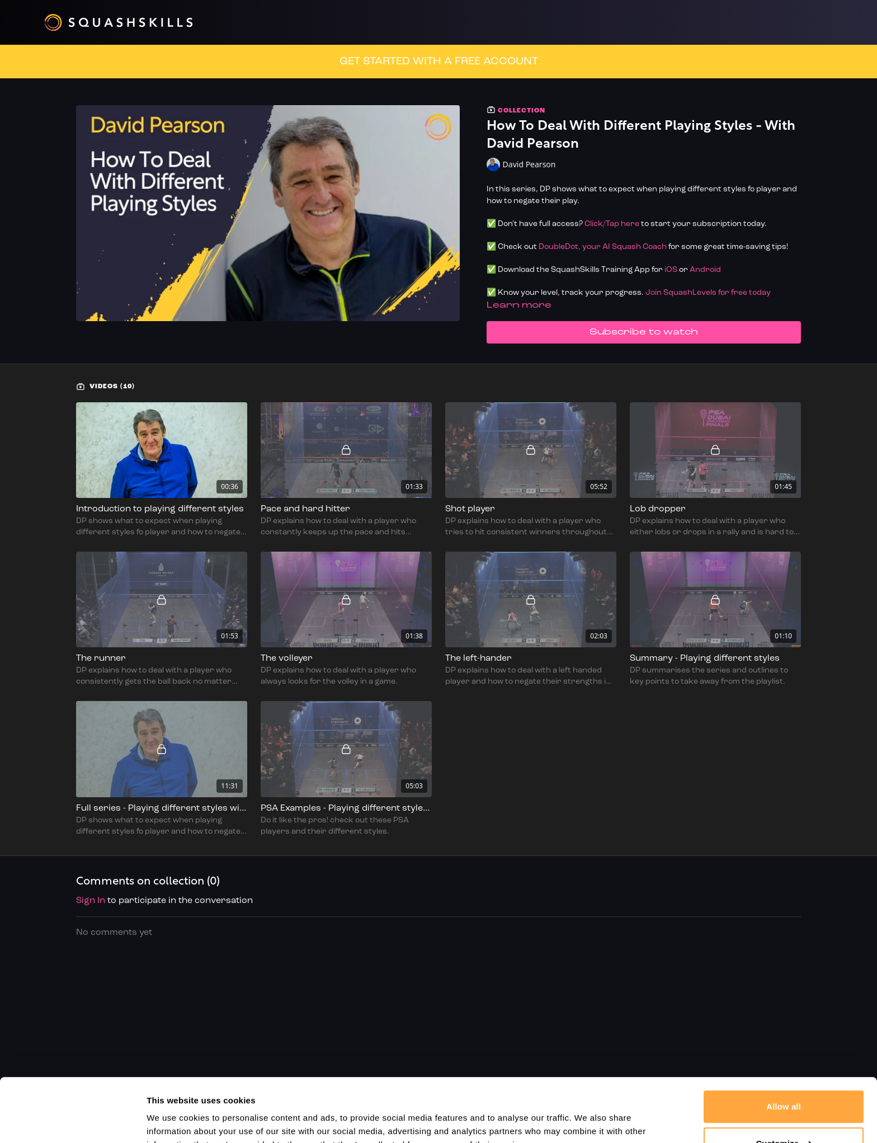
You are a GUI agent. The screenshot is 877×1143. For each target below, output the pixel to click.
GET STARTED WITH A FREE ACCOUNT (439, 61)
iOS (670, 270)
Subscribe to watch (644, 332)
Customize (784, 1088)
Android (705, 270)
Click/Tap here (611, 224)
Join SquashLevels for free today (708, 293)
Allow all (783, 1052)
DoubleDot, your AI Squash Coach (603, 247)
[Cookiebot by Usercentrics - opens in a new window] (72, 1121)
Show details (173, 1121)
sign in (90, 900)
